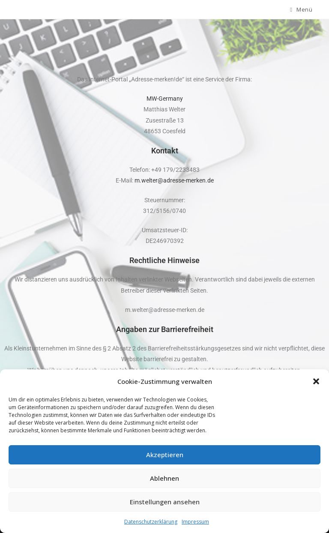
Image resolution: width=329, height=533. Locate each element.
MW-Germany (165, 98)
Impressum (195, 521)
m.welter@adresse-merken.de (174, 180)
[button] (316, 381)
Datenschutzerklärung (150, 521)
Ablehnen (164, 478)
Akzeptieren (164, 454)
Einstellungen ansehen (165, 501)
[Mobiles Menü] (301, 9)
